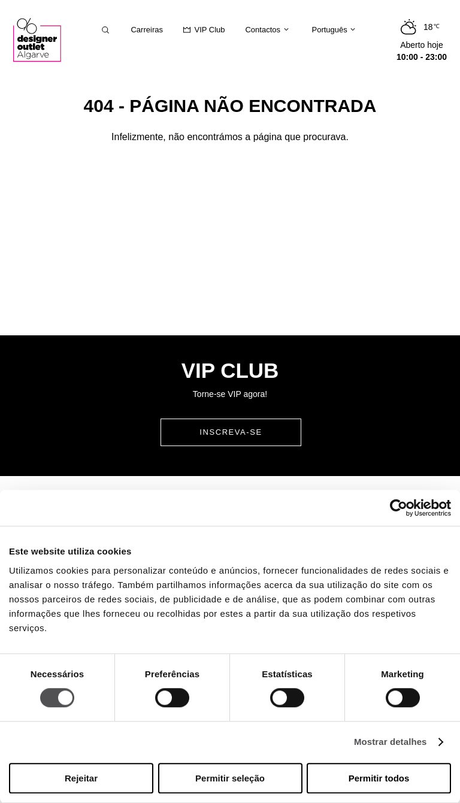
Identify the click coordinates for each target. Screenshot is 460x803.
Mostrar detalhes (390, 742)
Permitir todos (379, 778)
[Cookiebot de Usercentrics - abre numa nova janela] (398, 508)
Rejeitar (81, 778)
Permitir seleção (230, 778)
